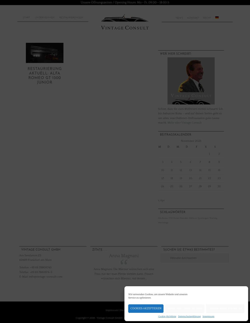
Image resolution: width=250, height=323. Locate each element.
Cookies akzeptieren (145, 308)
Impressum (208, 316)
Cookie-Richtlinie (167, 316)
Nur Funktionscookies (184, 308)
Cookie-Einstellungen (225, 308)
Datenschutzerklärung (189, 316)
